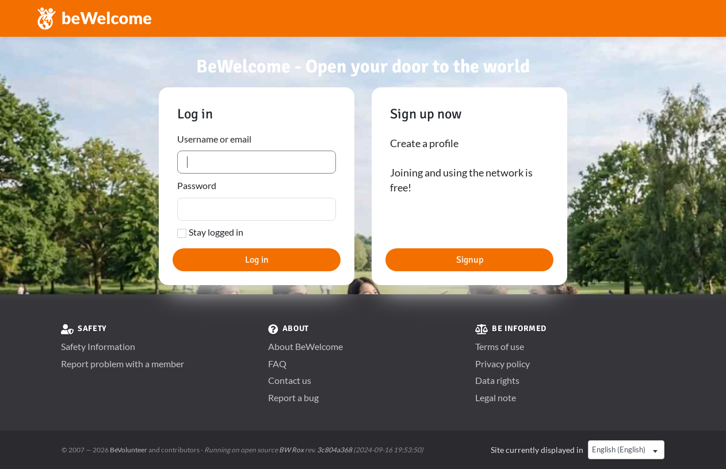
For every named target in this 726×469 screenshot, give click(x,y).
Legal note (495, 397)
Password (196, 185)
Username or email (214, 138)
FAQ (277, 363)
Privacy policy (502, 363)
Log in (257, 260)
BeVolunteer (128, 449)
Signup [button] (469, 260)
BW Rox (291, 449)
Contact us (289, 380)
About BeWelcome (305, 346)
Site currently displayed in (537, 450)
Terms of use (499, 346)
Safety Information (98, 346)
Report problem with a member (122, 363)
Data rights (497, 380)
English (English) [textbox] (618, 449)
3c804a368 (334, 449)
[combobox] (626, 450)
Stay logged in (216, 231)
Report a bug (293, 397)
